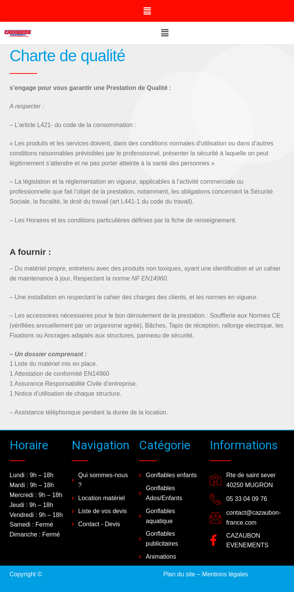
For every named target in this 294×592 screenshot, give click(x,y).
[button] (147, 11)
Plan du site (179, 574)
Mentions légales (225, 574)
